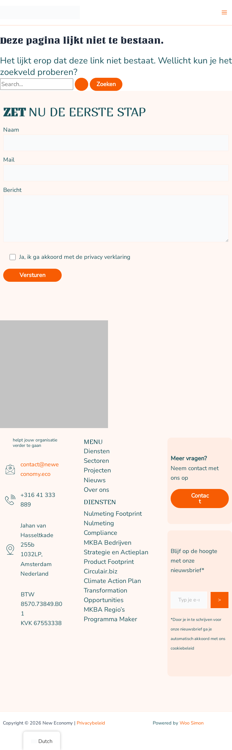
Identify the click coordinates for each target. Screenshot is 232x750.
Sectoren (96, 460)
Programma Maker (110, 619)
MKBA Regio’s (104, 609)
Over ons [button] (96, 489)
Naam (116, 137)
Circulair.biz (100, 571)
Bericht (116, 215)
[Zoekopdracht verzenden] (81, 84)
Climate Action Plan (112, 581)
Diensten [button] (97, 451)
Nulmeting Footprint (113, 513)
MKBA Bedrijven (107, 542)
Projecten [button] (97, 470)
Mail (116, 167)
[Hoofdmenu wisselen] (224, 12)
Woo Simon (192, 723)
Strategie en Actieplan (116, 552)
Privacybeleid (91, 723)
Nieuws (95, 480)
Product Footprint (109, 561)
